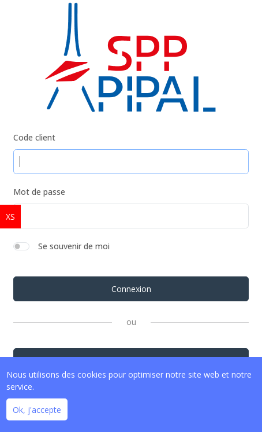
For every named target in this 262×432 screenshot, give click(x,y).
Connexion (131, 288)
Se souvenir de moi (74, 246)
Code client (34, 137)
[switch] (21, 246)
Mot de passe (39, 191)
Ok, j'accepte (37, 409)
